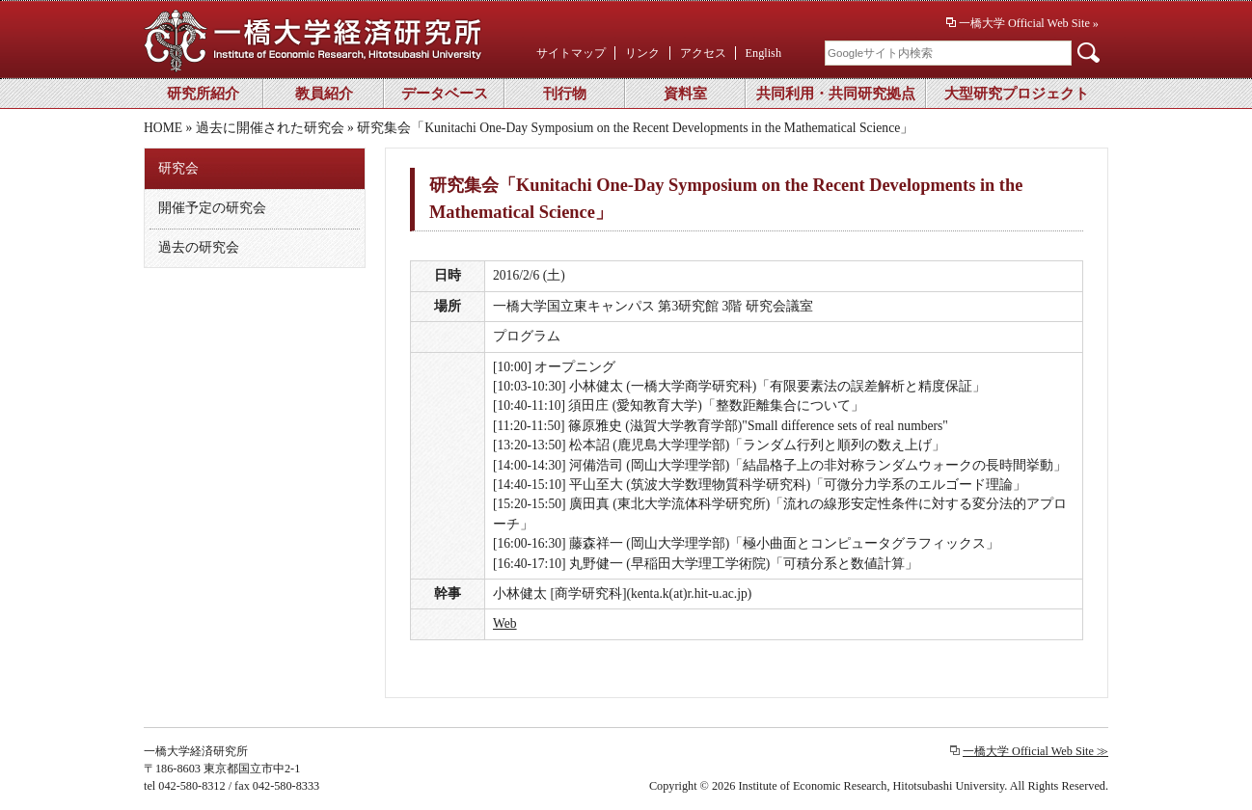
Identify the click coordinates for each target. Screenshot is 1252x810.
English (763, 53)
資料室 (685, 93)
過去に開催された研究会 (270, 128)
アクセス (703, 53)
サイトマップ (571, 53)
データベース (444, 93)
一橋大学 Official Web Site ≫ (1035, 751)
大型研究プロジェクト (1016, 93)
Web (505, 623)
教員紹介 (324, 93)
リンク (642, 53)
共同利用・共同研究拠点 (835, 93)
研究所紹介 (203, 93)
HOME (163, 128)
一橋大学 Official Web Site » (1029, 23)
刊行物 (564, 93)
